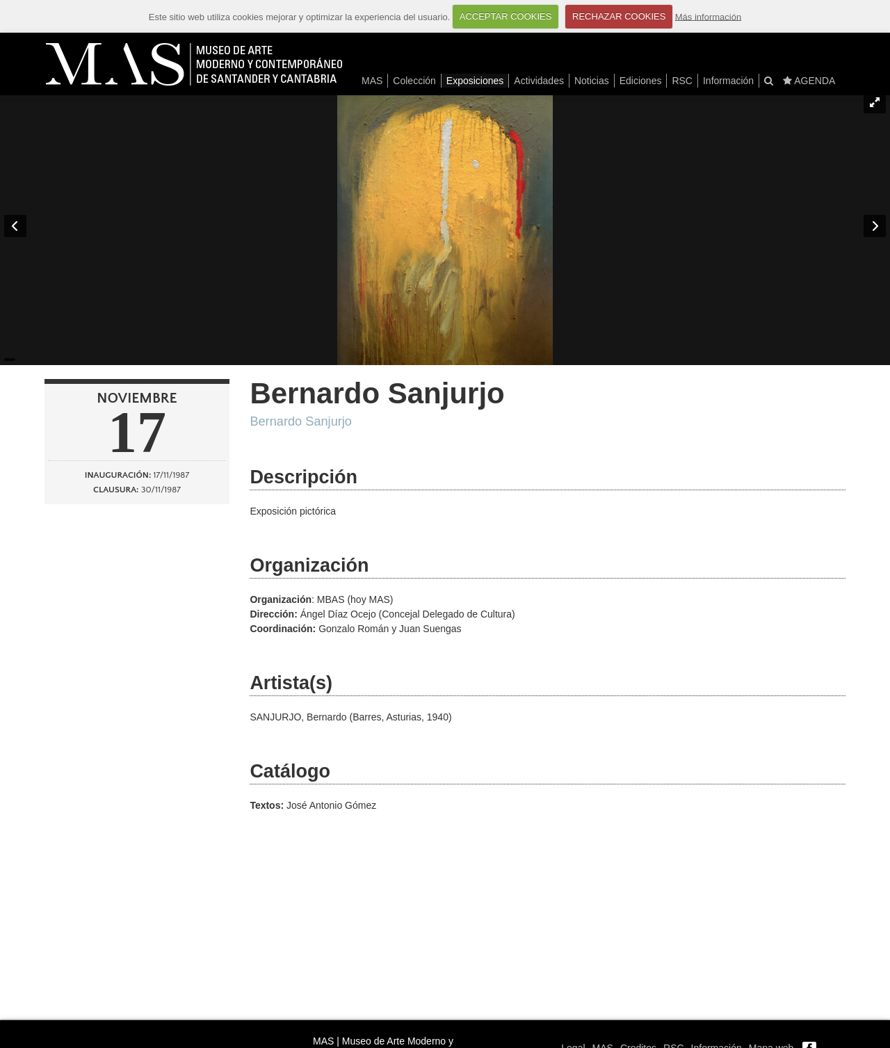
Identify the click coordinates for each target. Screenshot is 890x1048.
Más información (708, 16)
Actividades (539, 80)
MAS (372, 80)
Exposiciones (475, 80)
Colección (414, 80)
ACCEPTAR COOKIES (506, 16)
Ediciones (641, 80)
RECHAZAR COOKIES (618, 16)
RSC (682, 80)
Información (728, 80)
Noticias (591, 80)
